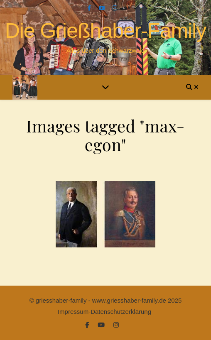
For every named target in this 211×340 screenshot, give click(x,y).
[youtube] (103, 8)
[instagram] (115, 8)
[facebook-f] (90, 8)
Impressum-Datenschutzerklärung (104, 311)
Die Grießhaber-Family (105, 30)
